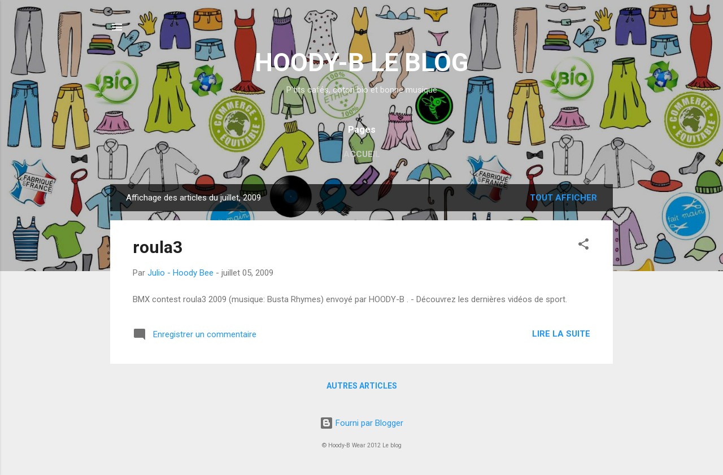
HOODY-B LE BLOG (361, 62)
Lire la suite (561, 334)
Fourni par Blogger (361, 423)
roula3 (157, 247)
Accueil (361, 154)
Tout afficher (563, 198)
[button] (583, 246)
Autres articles (361, 385)
